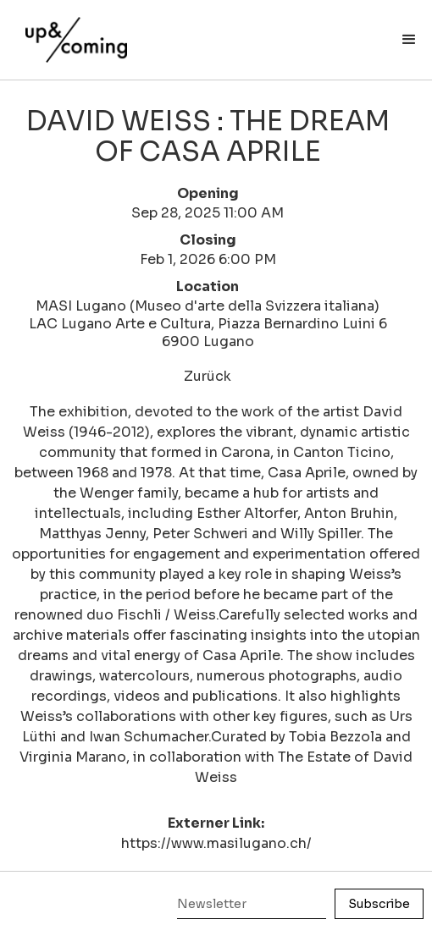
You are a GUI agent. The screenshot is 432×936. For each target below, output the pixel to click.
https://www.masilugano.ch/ (216, 843)
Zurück (207, 376)
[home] (72, 31)
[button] (409, 39)
